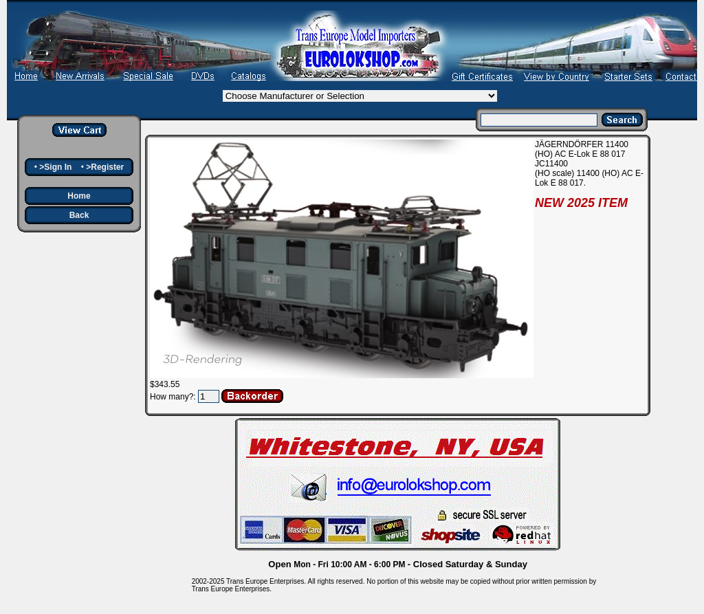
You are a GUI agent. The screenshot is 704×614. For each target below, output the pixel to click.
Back (79, 215)
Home (78, 196)
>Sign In (55, 167)
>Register (105, 167)
